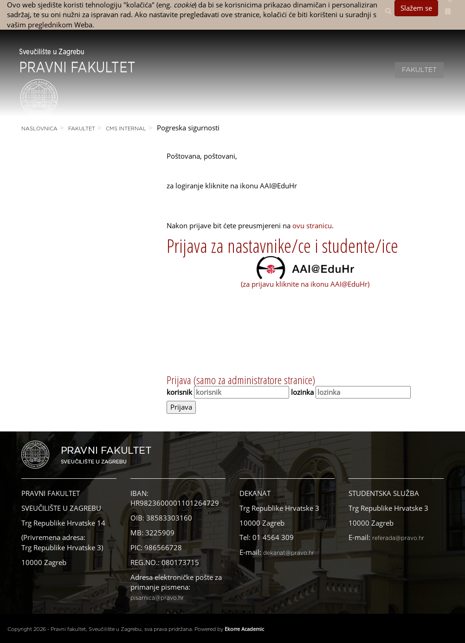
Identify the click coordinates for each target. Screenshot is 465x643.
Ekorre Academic (244, 628)
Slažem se (416, 8)
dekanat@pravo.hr (288, 553)
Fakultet (419, 70)
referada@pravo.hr (398, 538)
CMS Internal (126, 128)
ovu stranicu (312, 225)
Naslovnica (39, 128)
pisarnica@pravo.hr (157, 598)
